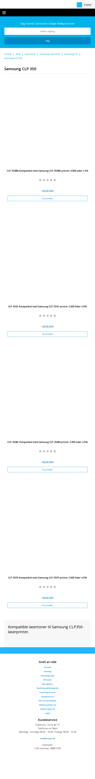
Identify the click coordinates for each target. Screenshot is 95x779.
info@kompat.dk (47, 738)
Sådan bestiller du (47, 705)
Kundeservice (47, 696)
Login (47, 713)
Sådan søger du (47, 709)
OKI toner (47, 679)
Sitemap (47, 671)
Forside (47, 667)
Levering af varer (47, 692)
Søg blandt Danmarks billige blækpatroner (47, 23)
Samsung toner (48, 675)
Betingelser (47, 684)
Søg (47, 40)
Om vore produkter (47, 700)
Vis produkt (47, 198)
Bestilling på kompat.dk (47, 688)
